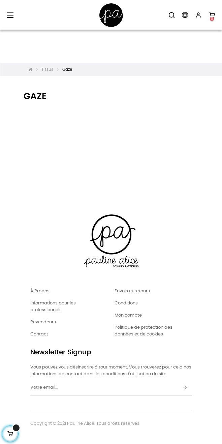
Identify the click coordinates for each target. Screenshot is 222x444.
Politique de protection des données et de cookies (143, 330)
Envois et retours (132, 291)
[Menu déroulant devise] (185, 15)
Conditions (126, 303)
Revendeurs (43, 322)
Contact (39, 334)
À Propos (40, 291)
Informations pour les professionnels (53, 306)
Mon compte (128, 315)
